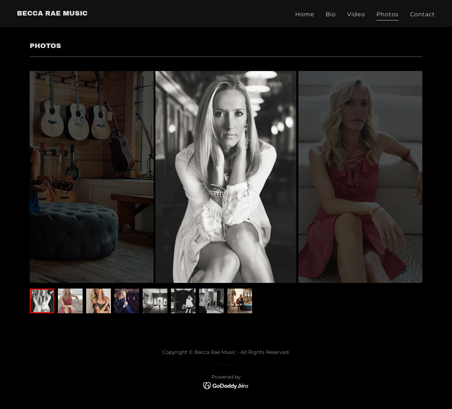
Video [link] (356, 14)
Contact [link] (422, 14)
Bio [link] (331, 14)
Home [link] (304, 14)
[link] (52, 13)
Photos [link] (387, 14)
